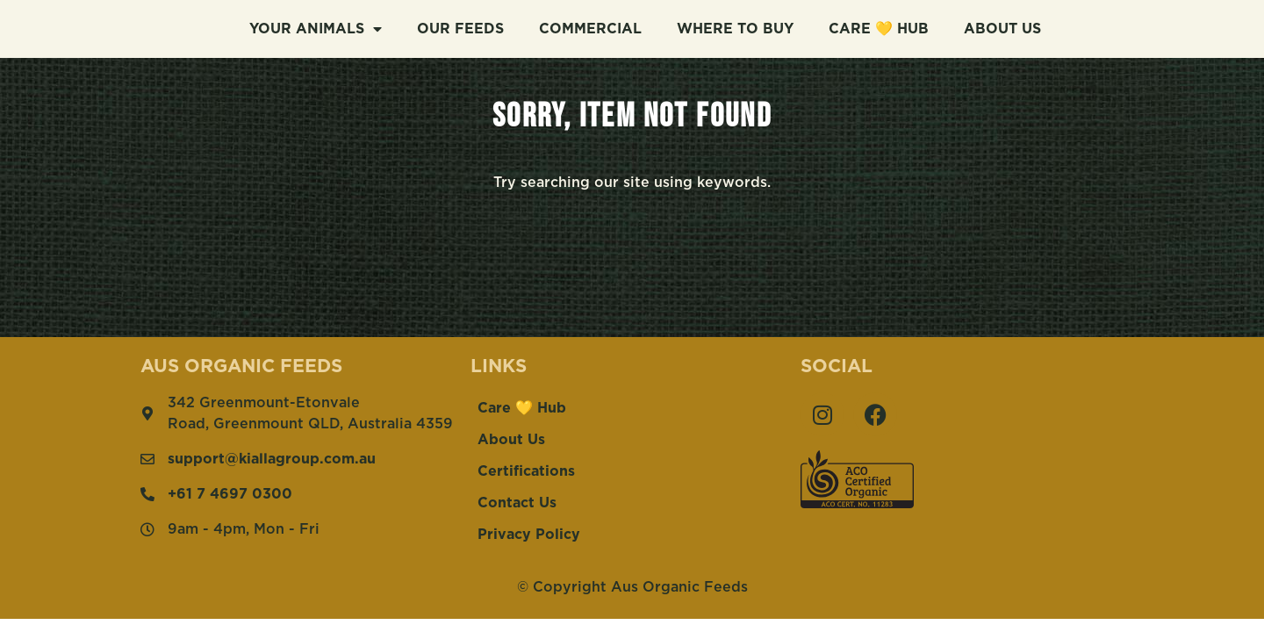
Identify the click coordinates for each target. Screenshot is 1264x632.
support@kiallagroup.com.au (272, 459)
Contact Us (517, 503)
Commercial (590, 27)
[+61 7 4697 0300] (147, 494)
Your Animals (315, 27)
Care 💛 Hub (879, 27)
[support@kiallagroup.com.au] (147, 459)
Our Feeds (460, 27)
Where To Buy (735, 27)
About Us (1002, 27)
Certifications (526, 471)
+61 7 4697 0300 (230, 494)
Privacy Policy (529, 535)
